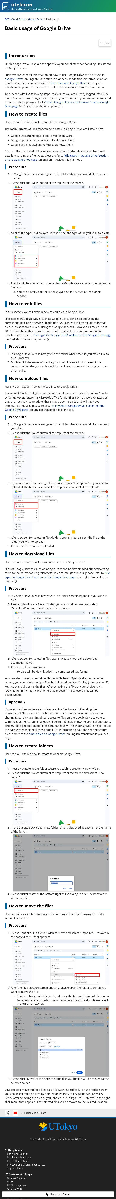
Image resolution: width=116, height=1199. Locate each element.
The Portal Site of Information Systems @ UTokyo (58, 1139)
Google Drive (36, 19)
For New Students (17, 1153)
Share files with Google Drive (68, 83)
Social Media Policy (35, 1113)
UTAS (10, 1181)
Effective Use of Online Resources (26, 1164)
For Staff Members (17, 1161)
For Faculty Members (19, 1157)
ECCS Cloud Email (15, 19)
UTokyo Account (16, 1178)
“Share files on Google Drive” (47, 734)
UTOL (16, 1185)
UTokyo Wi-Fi (14, 1189)
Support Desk (15, 1168)
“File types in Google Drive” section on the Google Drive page (72, 335)
